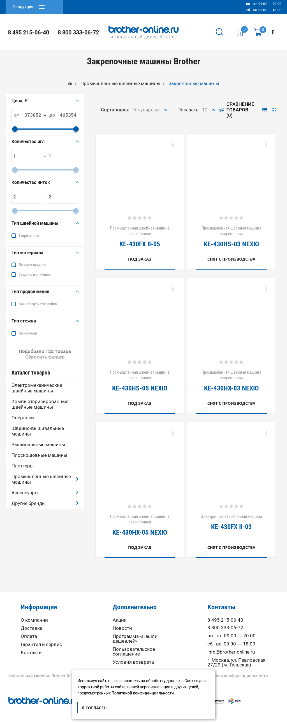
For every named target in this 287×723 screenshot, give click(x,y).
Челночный (27, 333)
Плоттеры (22, 466)
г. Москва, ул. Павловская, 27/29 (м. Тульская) (236, 662)
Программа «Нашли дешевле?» (135, 639)
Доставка (31, 628)
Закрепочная (28, 236)
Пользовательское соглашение (134, 651)
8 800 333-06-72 (78, 32)
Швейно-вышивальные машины (37, 431)
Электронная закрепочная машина (231, 522)
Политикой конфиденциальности (143, 693)
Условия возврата (133, 662)
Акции (120, 620)
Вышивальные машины (38, 444)
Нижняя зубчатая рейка (37, 304)
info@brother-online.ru (231, 652)
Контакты (32, 652)
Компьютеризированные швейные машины (39, 404)
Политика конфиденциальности (235, 676)
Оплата (29, 636)
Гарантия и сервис (41, 644)
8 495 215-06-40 (28, 32)
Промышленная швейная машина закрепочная (139, 236)
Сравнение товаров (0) (236, 109)
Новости (122, 628)
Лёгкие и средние (32, 265)
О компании (34, 620)
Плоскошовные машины (39, 455)
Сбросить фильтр (45, 357)
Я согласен (94, 707)
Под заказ (139, 259)
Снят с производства (231, 259)
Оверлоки (22, 417)
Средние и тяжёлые (34, 275)
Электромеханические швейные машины (36, 388)
